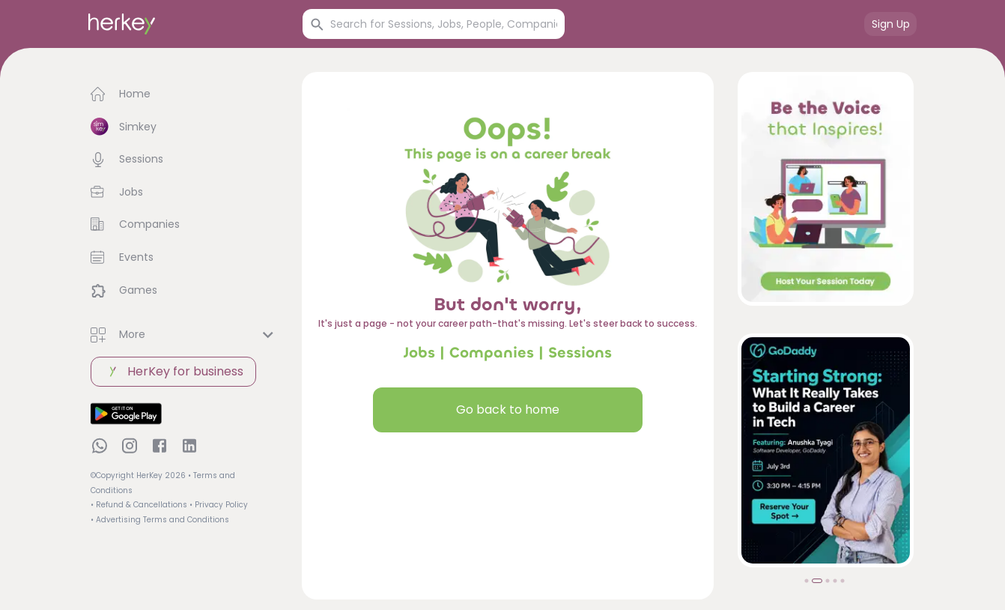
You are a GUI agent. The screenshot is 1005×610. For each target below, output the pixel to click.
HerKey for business (173, 372)
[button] (184, 94)
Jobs (419, 352)
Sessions (580, 352)
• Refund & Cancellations (139, 504)
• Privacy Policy (218, 504)
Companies (491, 352)
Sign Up (891, 23)
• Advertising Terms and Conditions (160, 519)
